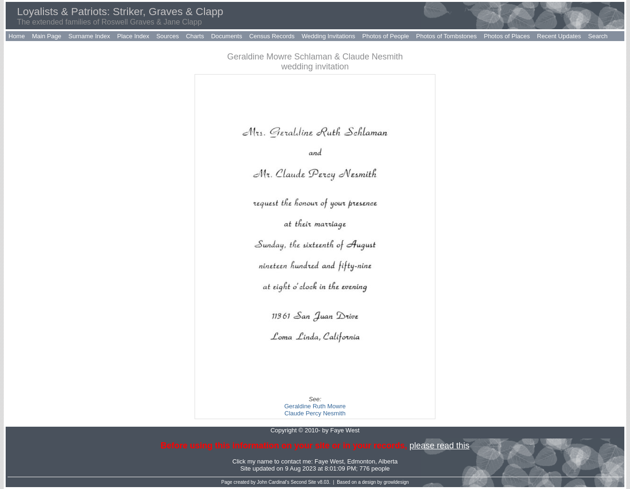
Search (597, 36)
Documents (226, 36)
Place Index (133, 36)
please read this (439, 445)
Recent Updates (559, 36)
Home (17, 36)
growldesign (396, 482)
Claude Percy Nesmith (314, 413)
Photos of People (385, 36)
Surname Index (89, 36)
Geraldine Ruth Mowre (315, 406)
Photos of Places (507, 36)
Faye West (329, 461)
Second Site (303, 482)
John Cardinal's (273, 482)
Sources (167, 36)
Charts (195, 36)
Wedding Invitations (328, 36)
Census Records (272, 36)
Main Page (46, 36)
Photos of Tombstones (446, 36)
